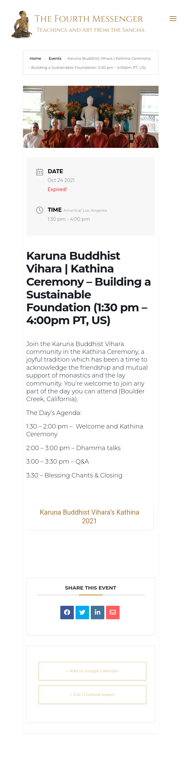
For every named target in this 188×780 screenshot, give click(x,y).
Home (36, 58)
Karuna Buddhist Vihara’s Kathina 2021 (90, 516)
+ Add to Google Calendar (92, 670)
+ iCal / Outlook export (92, 694)
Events (55, 58)
